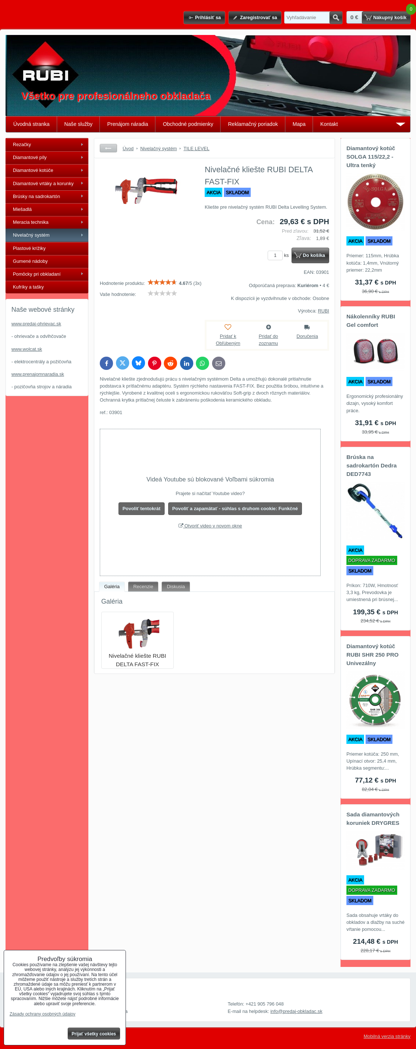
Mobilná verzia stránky (387, 1036)
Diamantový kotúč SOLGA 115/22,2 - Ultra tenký (370, 156)
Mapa (299, 124)
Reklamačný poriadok (253, 124)
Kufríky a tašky (28, 287)
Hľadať (335, 17)
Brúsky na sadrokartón (36, 196)
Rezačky (22, 144)
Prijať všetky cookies (94, 1033)
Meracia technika (31, 222)
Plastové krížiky (29, 248)
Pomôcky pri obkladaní (36, 274)
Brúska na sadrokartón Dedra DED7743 (371, 465)
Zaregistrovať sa (258, 17)
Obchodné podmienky (188, 124)
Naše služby (78, 124)
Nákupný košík (389, 17)
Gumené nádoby (30, 261)
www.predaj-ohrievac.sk (36, 323)
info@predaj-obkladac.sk (296, 1011)
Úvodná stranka (31, 124)
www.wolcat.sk (26, 349)
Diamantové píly (30, 157)
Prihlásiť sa (208, 17)
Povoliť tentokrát (142, 508)
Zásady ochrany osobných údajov (42, 1014)
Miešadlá (22, 209)
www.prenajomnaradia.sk (37, 374)
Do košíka (314, 255)
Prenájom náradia (127, 124)
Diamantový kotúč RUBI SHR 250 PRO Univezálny (372, 654)
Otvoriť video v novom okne (210, 526)
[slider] (162, 282)
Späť (108, 148)
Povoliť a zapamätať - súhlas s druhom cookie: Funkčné (235, 508)
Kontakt (329, 124)
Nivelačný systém (31, 235)
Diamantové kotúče (33, 170)
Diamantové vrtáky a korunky (43, 183)
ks (279, 255)
